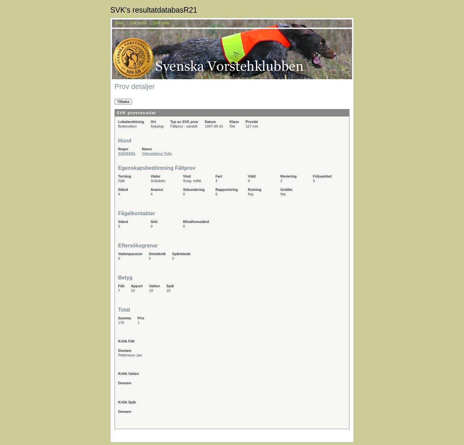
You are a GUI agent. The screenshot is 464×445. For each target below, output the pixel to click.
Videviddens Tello (157, 153)
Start (119, 23)
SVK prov (161, 23)
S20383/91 (126, 153)
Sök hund (138, 23)
